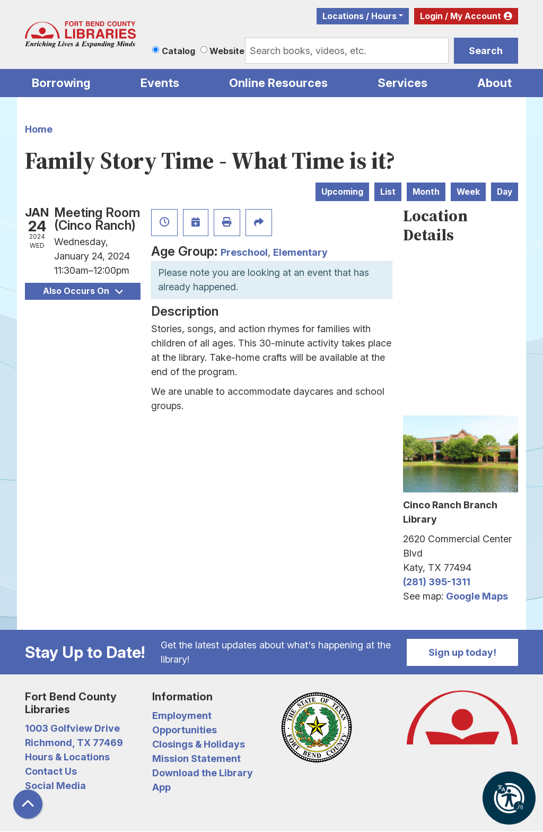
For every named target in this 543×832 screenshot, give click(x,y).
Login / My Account (460, 16)
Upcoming (342, 192)
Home (38, 129)
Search (486, 50)
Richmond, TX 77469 (74, 742)
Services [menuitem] (402, 83)
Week (468, 192)
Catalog (178, 51)
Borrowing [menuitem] (61, 83)
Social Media (55, 785)
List (388, 192)
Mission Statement (196, 758)
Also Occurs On (82, 291)
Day (504, 192)
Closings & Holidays (198, 744)
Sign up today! (462, 652)
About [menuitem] (494, 83)
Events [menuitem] (160, 83)
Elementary (300, 252)
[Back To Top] (27, 804)
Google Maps (477, 596)
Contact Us (51, 771)
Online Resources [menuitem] (278, 83)
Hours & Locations (67, 756)
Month (426, 192)
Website (226, 51)
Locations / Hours (359, 16)
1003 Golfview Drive (72, 728)
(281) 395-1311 (436, 581)
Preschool (244, 252)
